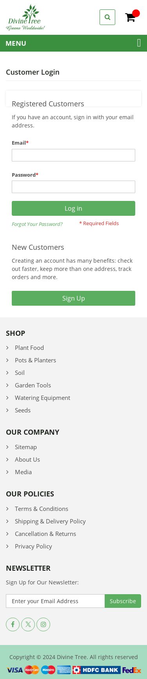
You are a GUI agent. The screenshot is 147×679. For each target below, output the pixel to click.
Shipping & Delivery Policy (50, 521)
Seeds (23, 410)
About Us (27, 459)
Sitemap (26, 447)
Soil (20, 372)
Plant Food (29, 347)
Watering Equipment (42, 397)
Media (23, 472)
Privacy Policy (33, 546)
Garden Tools (33, 385)
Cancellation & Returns (45, 533)
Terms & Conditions (41, 508)
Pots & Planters (35, 360)
